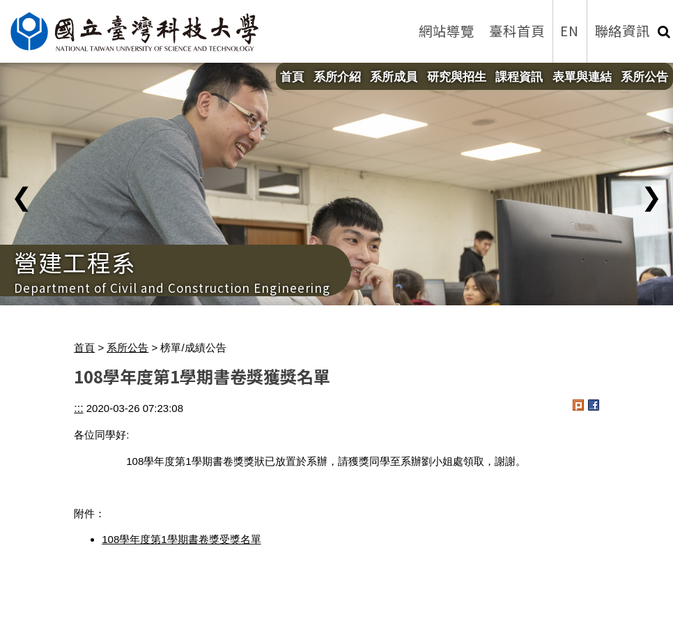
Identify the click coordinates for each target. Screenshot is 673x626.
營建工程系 (75, 262)
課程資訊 (519, 77)
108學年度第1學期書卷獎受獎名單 (181, 539)
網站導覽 (446, 30)
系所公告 (644, 77)
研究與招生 (456, 77)
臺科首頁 (517, 30)
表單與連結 (582, 77)
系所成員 (393, 77)
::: (78, 408)
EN (569, 30)
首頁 (292, 77)
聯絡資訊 (623, 30)
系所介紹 (337, 77)
